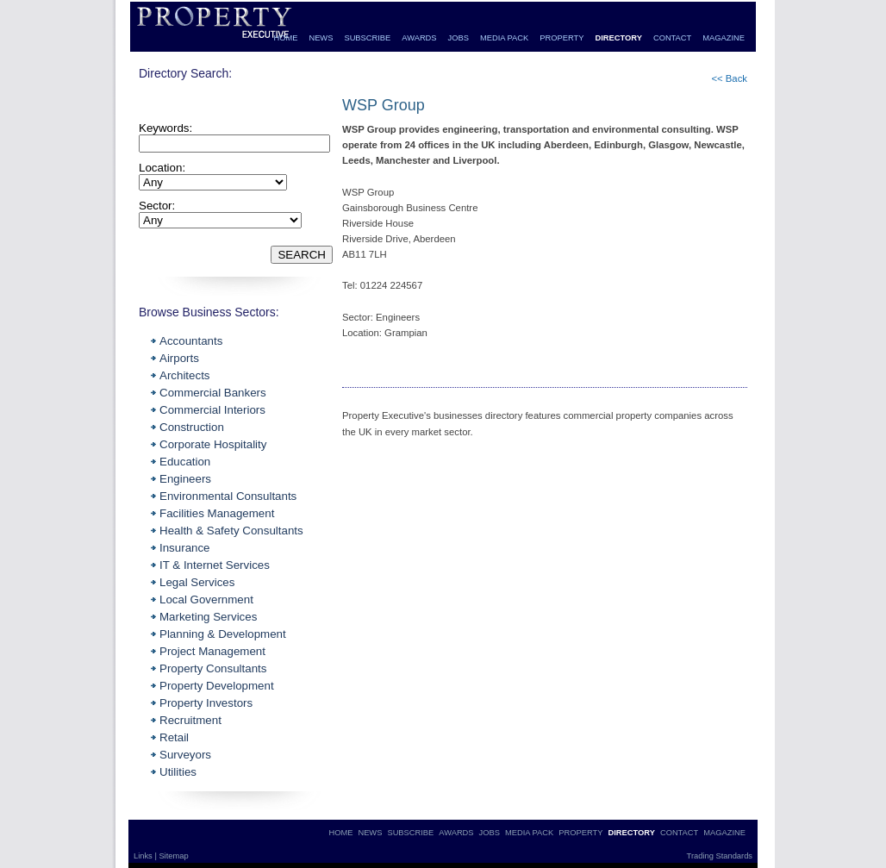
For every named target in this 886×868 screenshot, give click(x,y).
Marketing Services (208, 616)
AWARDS (419, 38)
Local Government (206, 599)
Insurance (184, 547)
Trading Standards (719, 856)
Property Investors (206, 702)
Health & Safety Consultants (231, 530)
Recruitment (190, 720)
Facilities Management (216, 513)
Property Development (216, 685)
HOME (285, 38)
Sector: (157, 205)
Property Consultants (212, 668)
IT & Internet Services (214, 565)
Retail (174, 737)
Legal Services (196, 582)
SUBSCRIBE (367, 38)
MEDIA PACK (504, 38)
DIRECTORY (618, 38)
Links (144, 856)
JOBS (458, 38)
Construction (191, 427)
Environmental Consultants (227, 496)
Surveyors (185, 754)
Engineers (185, 478)
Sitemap (173, 856)
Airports (179, 358)
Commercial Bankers (212, 392)
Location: (162, 167)
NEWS (321, 38)
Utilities (178, 771)
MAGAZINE (723, 38)
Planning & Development (222, 634)
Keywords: (165, 128)
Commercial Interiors (212, 409)
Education (184, 461)
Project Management (212, 651)
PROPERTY (561, 38)
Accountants (190, 340)
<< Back (729, 78)
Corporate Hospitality (212, 444)
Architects (184, 375)
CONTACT (672, 38)
